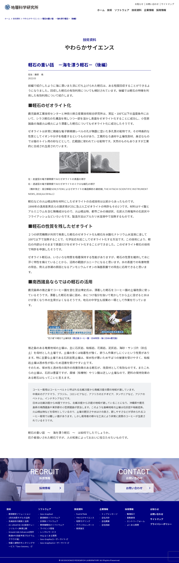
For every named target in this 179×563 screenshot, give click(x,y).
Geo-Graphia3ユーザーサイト (53, 542)
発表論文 (80, 528)
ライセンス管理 (47, 528)
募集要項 (131, 517)
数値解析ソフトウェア (50, 517)
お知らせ (139, 4)
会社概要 (106, 521)
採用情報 (161, 10)
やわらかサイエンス (85, 517)
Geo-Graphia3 (46, 513)
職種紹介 (131, 513)
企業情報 (149, 10)
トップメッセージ (110, 513)
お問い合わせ (152, 4)
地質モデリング (83, 521)
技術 (109, 10)
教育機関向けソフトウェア (52, 524)
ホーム (101, 10)
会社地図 (106, 524)
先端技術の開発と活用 (19, 521)
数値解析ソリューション (20, 513)
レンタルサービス (48, 531)
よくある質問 (133, 524)
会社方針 (106, 517)
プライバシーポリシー (161, 524)
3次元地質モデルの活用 (19, 517)
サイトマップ (167, 4)
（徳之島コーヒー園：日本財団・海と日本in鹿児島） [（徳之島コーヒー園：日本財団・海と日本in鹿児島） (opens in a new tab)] (95, 338)
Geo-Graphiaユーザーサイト (53, 539)
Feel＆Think (81, 513)
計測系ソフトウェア (49, 521)
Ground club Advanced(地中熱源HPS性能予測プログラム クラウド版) (21, 535)
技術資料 (137, 10)
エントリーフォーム (136, 521)
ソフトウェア (121, 10)
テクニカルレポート (85, 524)
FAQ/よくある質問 (48, 535)
